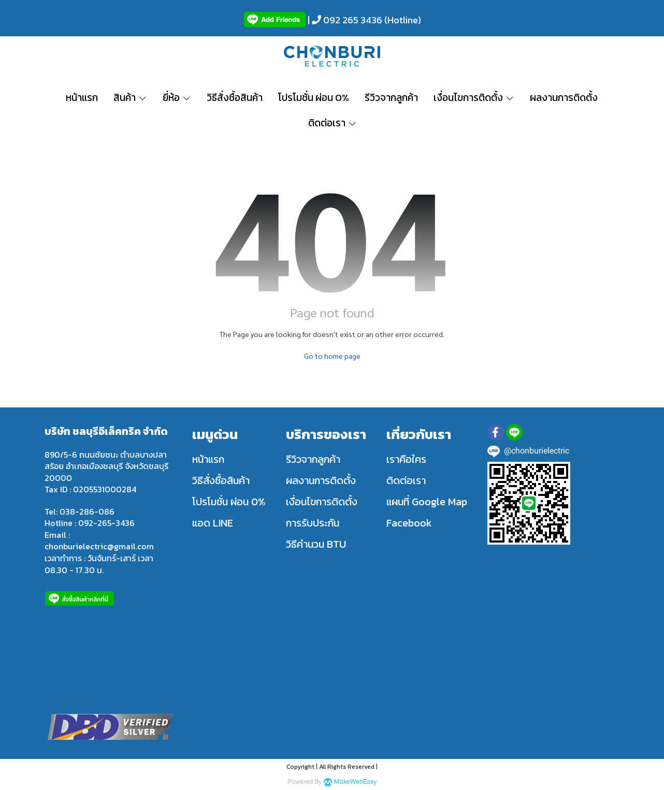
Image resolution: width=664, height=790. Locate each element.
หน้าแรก (208, 459)
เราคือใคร (406, 459)
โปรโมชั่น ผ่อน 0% (229, 501)
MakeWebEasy (355, 782)
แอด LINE (212, 523)
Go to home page (332, 355)
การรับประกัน (312, 523)
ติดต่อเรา (406, 480)
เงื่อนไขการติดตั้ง (321, 501)
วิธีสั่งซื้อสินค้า (221, 480)
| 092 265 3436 (344, 20)
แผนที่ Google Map (426, 501)
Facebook (409, 523)
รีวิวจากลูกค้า (313, 459)
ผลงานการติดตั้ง (321, 480)
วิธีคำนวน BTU (316, 544)
